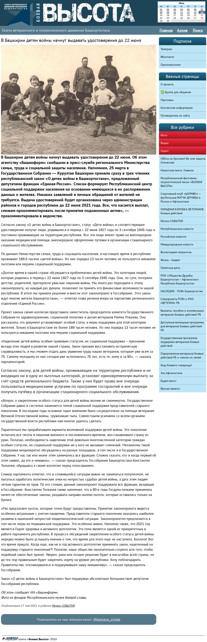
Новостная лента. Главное (177, 170)
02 (168, 9)
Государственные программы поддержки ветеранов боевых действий (180, 341)
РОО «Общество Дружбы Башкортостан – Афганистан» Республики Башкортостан (180, 279)
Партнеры (167, 100)
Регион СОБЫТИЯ (63, 605)
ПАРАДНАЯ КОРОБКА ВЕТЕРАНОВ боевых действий (182, 211)
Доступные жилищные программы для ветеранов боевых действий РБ (182, 326)
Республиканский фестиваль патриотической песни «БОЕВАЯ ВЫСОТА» (181, 182)
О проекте (167, 84)
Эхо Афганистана (172, 373)
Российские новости (173, 236)
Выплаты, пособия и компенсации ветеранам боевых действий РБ (182, 312)
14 (202, 12)
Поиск (198, 30)
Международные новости (177, 244)
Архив (182, 30)
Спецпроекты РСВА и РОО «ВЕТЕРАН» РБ (177, 300)
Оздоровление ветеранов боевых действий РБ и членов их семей (182, 355)
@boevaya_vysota (106, 619)
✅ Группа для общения (176, 92)
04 (181, 9)
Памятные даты (170, 267)
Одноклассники (171, 64)
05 (188, 9)
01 (161, 9)
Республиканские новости (177, 228)
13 (195, 12)
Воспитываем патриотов (176, 252)
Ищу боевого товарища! (176, 365)
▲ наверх (10, 638)
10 (175, 12)
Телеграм (166, 49)
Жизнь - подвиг (170, 260)
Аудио (165, 150)
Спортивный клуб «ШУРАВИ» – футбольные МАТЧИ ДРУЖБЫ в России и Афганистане (181, 197)
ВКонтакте (167, 56)
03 (175, 9)
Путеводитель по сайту (175, 115)
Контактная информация (177, 107)
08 (161, 12)
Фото (164, 135)
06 (195, 9)
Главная (166, 30)
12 (188, 12)
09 (168, 12)
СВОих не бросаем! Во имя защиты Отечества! (183, 160)
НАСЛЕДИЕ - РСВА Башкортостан (182, 291)
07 (202, 9)
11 (181, 12)
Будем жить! (168, 380)
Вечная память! (170, 388)
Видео (165, 143)
